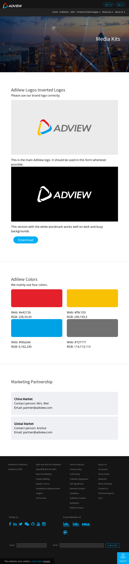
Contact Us (103, 488)
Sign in (120, 4)
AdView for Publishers (17, 464)
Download (25, 240)
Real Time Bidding (44, 474)
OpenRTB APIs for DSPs (46, 469)
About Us (102, 464)
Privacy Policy (76, 469)
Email (55, 545)
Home (55, 12)
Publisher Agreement (79, 479)
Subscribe (113, 545)
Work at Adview (105, 483)
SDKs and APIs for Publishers (48, 464)
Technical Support (106, 493)
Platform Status (77, 507)
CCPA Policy (75, 474)
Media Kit (102, 479)
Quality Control (42, 483)
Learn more (37, 561)
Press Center (103, 474)
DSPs (73, 12)
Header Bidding (43, 479)
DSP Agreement (77, 483)
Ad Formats (41, 498)
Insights (39, 493)
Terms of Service (77, 464)
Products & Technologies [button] (88, 12)
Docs (100, 498)
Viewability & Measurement (48, 488)
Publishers (64, 12)
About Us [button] (120, 12)
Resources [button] (107, 12)
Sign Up (108, 4)
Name (12, 545)
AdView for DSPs (15, 469)
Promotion (103, 469)
